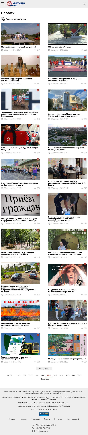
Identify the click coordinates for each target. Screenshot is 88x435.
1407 (79, 375)
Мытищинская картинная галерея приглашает (67, 359)
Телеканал (35, 419)
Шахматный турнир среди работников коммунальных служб (16, 80)
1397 (18, 375)
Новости (23, 419)
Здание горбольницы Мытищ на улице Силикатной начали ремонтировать (64, 115)
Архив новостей (73, 419)
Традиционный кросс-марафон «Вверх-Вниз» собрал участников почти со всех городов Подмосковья (19, 114)
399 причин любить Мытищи (59, 47)
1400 (37, 375)
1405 (67, 375)
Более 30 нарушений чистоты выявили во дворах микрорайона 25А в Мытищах (18, 253)
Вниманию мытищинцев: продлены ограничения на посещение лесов (15, 324)
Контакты (58, 419)
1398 (24, 375)
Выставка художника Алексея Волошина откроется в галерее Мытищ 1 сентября (65, 253)
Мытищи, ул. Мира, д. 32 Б (46, 425)
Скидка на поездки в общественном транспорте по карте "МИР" (16, 358)
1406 (73, 375)
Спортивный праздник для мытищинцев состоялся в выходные (64, 80)
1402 (49, 375)
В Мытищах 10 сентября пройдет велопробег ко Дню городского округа (19, 184)
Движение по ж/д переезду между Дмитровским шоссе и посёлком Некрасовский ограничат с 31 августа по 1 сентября (18, 289)
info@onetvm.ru (41, 406)
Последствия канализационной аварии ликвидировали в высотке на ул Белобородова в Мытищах (64, 219)
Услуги (47, 419)
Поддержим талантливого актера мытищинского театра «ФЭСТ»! (62, 291)
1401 (43, 375)
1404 (61, 375)
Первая (9, 375)
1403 (55, 375)
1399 (30, 375)
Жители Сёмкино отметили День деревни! (18, 47)
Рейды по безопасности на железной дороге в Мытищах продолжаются (67, 324)
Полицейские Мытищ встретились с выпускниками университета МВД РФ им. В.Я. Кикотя (66, 183)
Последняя (45, 379)
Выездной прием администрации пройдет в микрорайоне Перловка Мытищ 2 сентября (19, 220)
